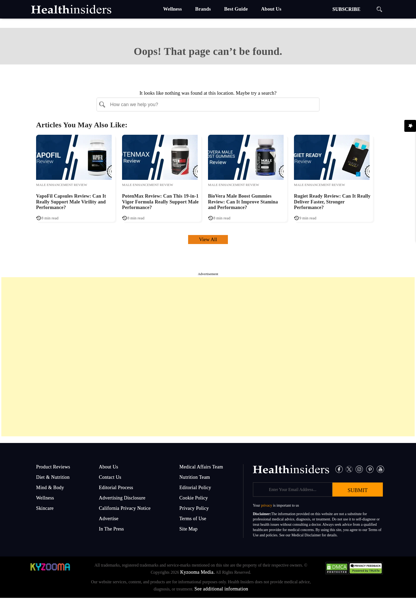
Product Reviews (53, 466)
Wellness (45, 498)
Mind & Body (50, 487)
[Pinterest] (370, 468)
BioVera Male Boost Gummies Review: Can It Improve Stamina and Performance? (243, 201)
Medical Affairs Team (201, 466)
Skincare (45, 508)
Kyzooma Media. (197, 572)
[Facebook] (339, 468)
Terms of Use (192, 518)
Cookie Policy (193, 498)
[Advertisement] (208, 356)
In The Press (111, 529)
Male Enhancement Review (61, 185)
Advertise (109, 518)
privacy (266, 505)
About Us (108, 466)
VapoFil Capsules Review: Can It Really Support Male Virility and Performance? (71, 201)
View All (208, 239)
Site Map (188, 529)
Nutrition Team (194, 477)
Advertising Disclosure (122, 498)
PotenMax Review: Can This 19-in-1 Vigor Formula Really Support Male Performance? (160, 201)
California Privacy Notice (125, 508)
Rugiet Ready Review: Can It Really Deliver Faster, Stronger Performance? (332, 201)
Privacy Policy (194, 508)
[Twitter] (349, 468)
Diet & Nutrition (53, 477)
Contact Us (110, 477)
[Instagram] (359, 468)
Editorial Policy (195, 487)
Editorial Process (116, 487)
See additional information (221, 589)
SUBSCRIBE (346, 9)
